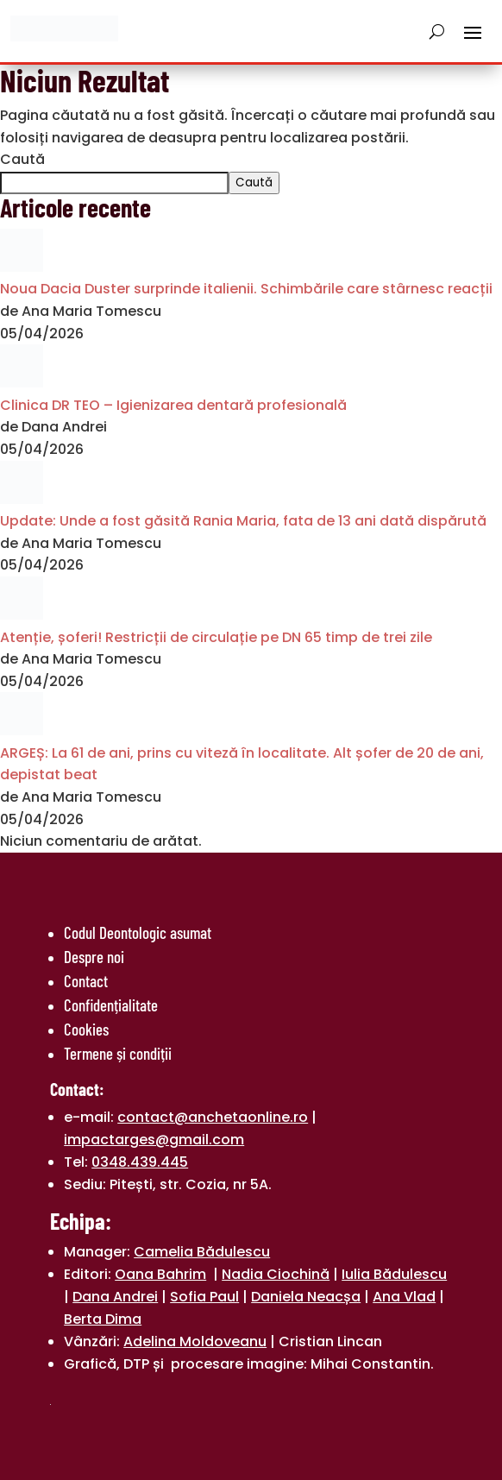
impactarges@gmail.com (154, 1139)
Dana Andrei (115, 1297)
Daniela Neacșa (306, 1297)
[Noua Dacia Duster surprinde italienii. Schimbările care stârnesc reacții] (21, 267)
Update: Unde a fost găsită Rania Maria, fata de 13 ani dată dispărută (243, 521)
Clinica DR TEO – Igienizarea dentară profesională (173, 405)
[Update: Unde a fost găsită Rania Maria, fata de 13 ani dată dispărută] (21, 499)
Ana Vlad (404, 1297)
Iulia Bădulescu (394, 1274)
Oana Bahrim (160, 1274)
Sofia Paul (204, 1297)
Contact (86, 981)
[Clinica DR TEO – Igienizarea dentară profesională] (21, 383)
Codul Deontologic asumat (137, 932)
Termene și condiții (118, 1053)
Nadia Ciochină (275, 1274)
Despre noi (94, 957)
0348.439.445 (139, 1162)
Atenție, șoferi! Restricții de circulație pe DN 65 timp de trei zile (216, 637)
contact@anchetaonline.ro (212, 1117)
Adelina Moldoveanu (195, 1341)
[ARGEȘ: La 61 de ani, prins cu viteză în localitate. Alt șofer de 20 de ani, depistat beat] (21, 730)
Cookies (86, 1029)
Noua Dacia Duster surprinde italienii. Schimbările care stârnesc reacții (246, 289)
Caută (22, 159)
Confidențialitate (111, 1005)
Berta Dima (102, 1319)
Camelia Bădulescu (202, 1252)
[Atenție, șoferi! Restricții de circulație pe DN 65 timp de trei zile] (21, 615)
